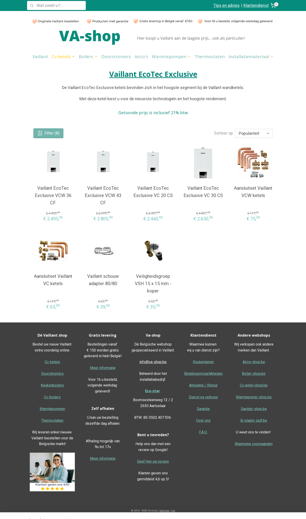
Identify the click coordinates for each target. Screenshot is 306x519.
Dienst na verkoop (203, 397)
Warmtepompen (171, 56)
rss (173, 510)
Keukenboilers (52, 385)
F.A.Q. (203, 432)
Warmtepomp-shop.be (254, 397)
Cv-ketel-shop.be (254, 385)
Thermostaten (210, 56)
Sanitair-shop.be (254, 409)
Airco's (141, 56)
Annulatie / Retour (203, 385)
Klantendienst (256, 5)
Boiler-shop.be (253, 373)
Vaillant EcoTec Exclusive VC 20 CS (153, 191)
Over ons (203, 420)
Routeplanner (203, 362)
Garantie (203, 409)
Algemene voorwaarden (254, 444)
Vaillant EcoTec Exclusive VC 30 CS (203, 191)
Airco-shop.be (254, 362)
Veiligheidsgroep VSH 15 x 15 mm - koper (153, 283)
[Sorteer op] (253, 133)
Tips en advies (226, 5)
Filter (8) (48, 133)
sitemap (164, 510)
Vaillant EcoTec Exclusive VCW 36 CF (53, 195)
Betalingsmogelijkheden (203, 373)
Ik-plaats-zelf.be (253, 420)
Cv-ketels (63, 56)
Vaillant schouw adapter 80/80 (103, 279)
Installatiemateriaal (251, 56)
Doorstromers (116, 56)
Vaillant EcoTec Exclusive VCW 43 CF (103, 195)
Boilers (88, 56)
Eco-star (152, 390)
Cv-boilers (52, 397)
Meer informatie (103, 368)
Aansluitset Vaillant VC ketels (53, 279)
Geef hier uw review (153, 461)
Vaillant (40, 56)
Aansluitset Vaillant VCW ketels (253, 191)
